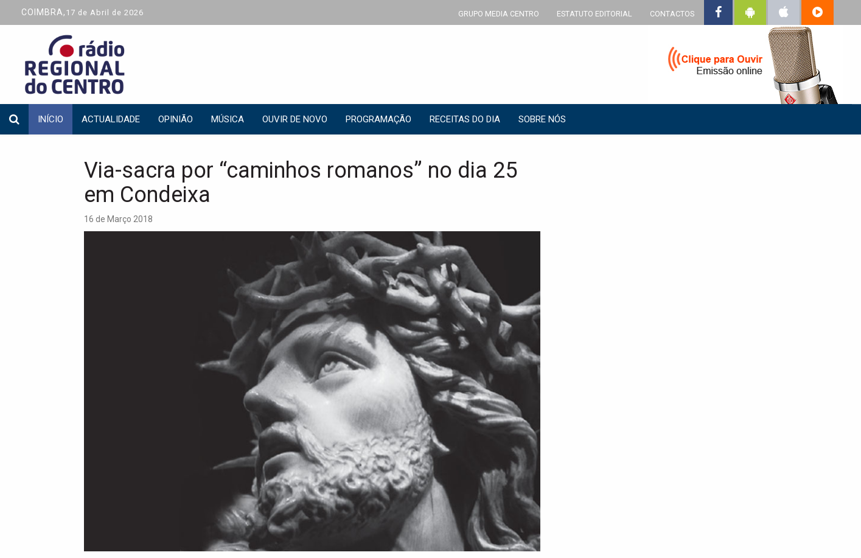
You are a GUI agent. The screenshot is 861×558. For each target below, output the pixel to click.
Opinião (175, 119)
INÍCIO (50, 119)
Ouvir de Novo (294, 119)
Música (227, 119)
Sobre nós (542, 119)
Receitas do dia (465, 119)
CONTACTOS (672, 13)
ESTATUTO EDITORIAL (594, 13)
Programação (378, 119)
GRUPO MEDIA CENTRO (498, 13)
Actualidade (111, 119)
